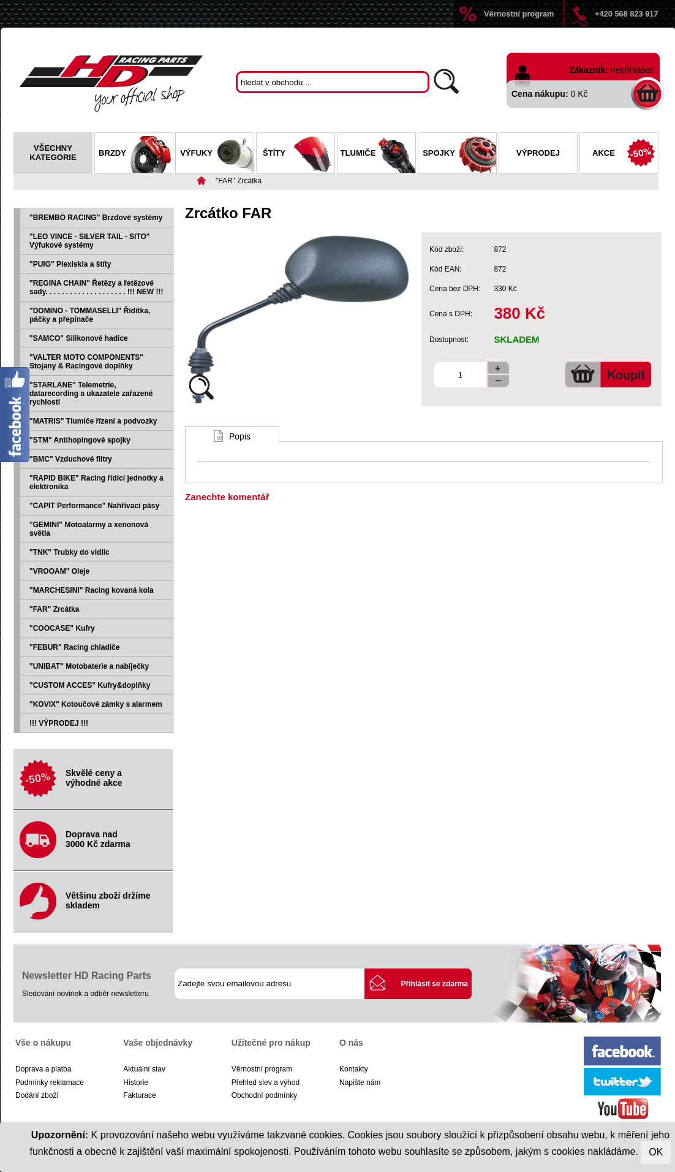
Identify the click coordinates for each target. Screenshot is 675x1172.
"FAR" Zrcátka (239, 181)
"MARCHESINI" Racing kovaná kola (91, 590)
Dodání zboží (37, 1095)
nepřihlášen (633, 70)
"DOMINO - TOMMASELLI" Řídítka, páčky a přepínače (89, 315)
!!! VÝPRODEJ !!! (58, 723)
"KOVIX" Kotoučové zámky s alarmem (95, 704)
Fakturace (139, 1095)
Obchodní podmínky (264, 1095)
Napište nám (359, 1082)
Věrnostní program (519, 13)
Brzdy (136, 154)
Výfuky (217, 154)
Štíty (298, 154)
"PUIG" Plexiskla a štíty (70, 264)
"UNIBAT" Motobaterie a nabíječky (89, 666)
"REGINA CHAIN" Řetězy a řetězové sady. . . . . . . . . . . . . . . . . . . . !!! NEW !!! (96, 287)
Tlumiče (378, 154)
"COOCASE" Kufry (62, 628)
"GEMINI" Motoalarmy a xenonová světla (88, 529)
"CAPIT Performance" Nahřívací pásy (94, 505)
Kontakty (353, 1069)
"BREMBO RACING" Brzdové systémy (95, 217)
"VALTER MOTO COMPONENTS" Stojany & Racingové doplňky (86, 361)
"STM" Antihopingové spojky (79, 440)
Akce (625, 154)
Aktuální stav (144, 1069)
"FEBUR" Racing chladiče (74, 647)
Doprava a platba (43, 1069)
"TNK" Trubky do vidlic (69, 552)
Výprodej (538, 153)
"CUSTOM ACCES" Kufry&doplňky (89, 685)
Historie (135, 1082)
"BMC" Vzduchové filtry (70, 459)
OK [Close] (656, 1152)
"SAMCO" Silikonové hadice (78, 338)
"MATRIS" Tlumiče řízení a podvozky (93, 421)
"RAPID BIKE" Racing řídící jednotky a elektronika (96, 482)
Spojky (459, 154)
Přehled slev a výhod (266, 1082)
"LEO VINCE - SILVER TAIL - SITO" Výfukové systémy (89, 240)
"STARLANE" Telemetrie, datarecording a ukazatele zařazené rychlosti (91, 393)
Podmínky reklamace (49, 1082)
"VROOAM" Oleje (59, 571)
